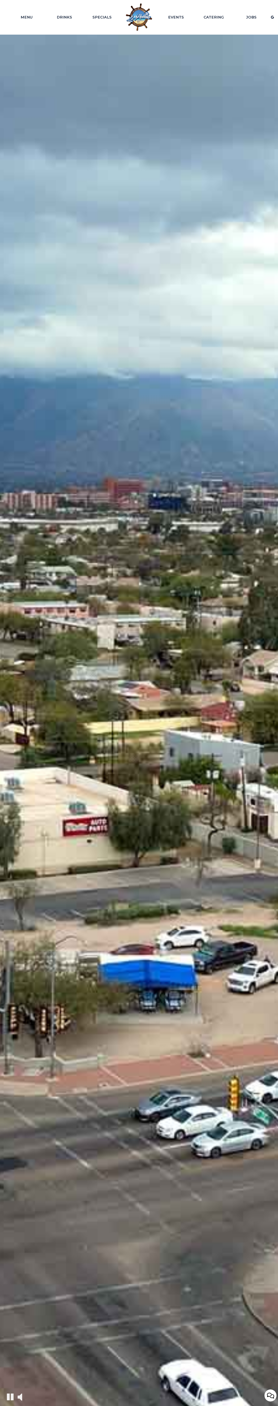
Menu (27, 17)
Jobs (251, 17)
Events (176, 17)
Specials (102, 17)
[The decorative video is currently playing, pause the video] (10, 1397)
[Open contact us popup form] (270, 1395)
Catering (214, 17)
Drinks (64, 17)
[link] (139, 17)
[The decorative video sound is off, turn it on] (20, 1396)
